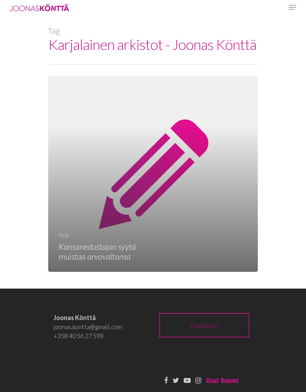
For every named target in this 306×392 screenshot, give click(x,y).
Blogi (64, 235)
